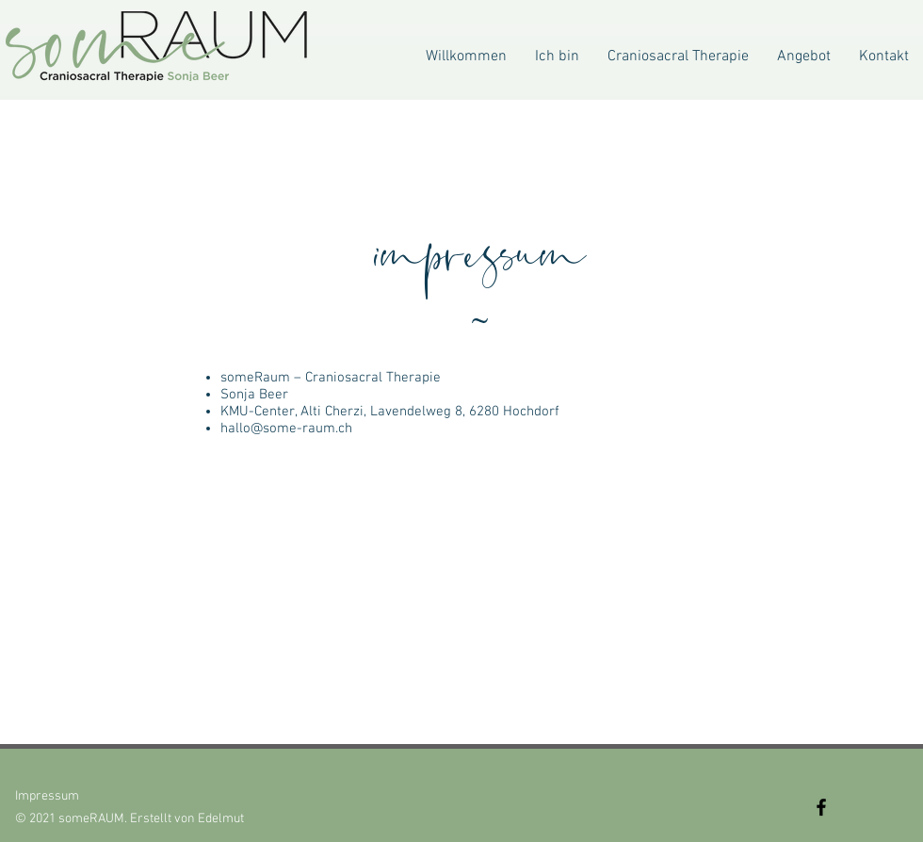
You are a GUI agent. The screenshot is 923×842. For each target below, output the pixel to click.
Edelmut (221, 819)
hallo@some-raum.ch (286, 428)
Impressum (47, 796)
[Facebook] (821, 807)
